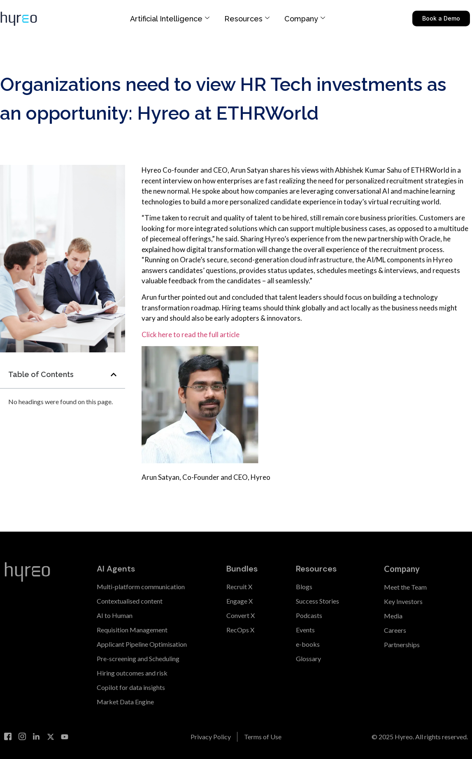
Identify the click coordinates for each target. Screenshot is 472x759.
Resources (247, 18)
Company (304, 18)
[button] (113, 374)
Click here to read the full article (190, 334)
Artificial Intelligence (169, 18)
